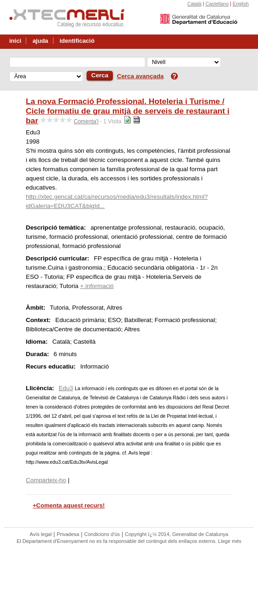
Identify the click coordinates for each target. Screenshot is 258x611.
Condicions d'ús (102, 534)
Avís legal (41, 534)
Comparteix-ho (46, 480)
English (241, 3)
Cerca (99, 75)
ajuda (40, 40)
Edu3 (66, 388)
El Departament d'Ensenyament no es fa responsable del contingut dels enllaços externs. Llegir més (129, 541)
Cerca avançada (140, 76)
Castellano (217, 3)
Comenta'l (86, 121)
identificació (76, 40)
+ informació (97, 285)
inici (15, 40)
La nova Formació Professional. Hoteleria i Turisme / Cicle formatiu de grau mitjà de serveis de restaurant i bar (127, 111)
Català (194, 3)
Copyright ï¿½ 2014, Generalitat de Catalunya (176, 534)
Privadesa (68, 534)
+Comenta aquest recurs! (69, 505)
